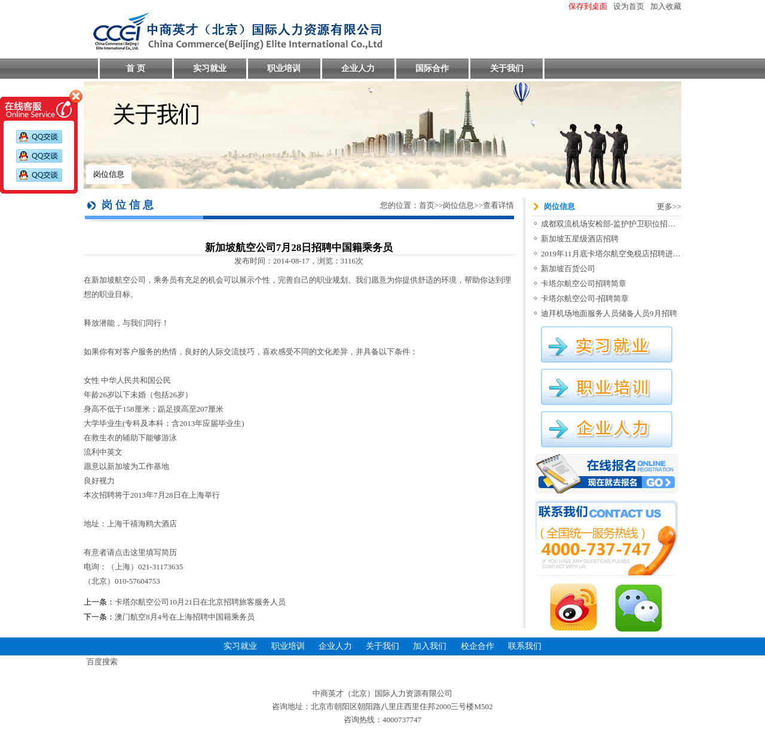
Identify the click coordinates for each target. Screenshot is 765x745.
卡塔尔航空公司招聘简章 (583, 283)
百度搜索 (102, 661)
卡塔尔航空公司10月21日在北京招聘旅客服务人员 (200, 601)
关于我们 (507, 68)
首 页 (135, 68)
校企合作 (477, 646)
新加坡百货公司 (568, 268)
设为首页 (628, 6)
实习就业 (210, 68)
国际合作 (432, 68)
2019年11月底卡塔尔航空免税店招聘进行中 (614, 253)
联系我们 (524, 646)
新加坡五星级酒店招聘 (580, 238)
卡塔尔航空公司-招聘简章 (585, 298)
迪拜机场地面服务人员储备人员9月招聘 (609, 313)
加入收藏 (665, 6)
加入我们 (429, 646)
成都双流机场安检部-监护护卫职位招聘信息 (616, 223)
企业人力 (358, 68)
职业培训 (284, 68)
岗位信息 (108, 174)
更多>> (669, 206)
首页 (426, 205)
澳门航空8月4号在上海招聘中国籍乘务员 (185, 616)
